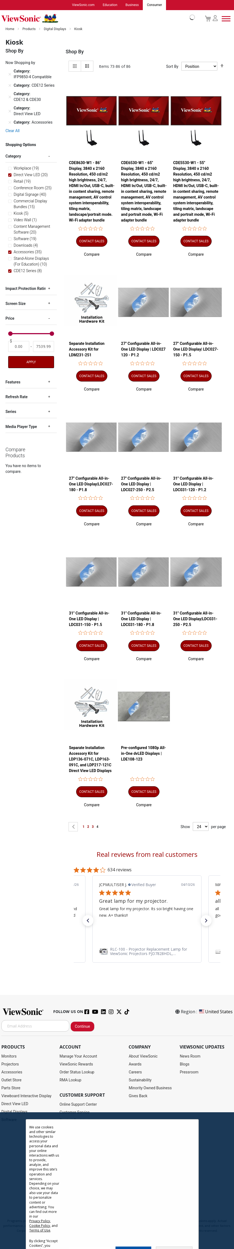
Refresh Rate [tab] (16, 397)
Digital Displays (55, 29)
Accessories (11, 1072)
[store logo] (96, 18)
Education (110, 5)
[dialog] (117, 1180)
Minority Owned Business (150, 1088)
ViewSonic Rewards (76, 1064)
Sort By (172, 67)
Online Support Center (78, 1104)
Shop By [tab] (75, 52)
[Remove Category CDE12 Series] (9, 86)
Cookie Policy (39, 1225)
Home (10, 29)
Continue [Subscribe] (82, 1026)
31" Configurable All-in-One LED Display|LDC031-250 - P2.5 (195, 619)
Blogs (184, 1064)
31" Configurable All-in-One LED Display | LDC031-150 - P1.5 (89, 619)
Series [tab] (10, 412)
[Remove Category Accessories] (9, 122)
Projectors (10, 1064)
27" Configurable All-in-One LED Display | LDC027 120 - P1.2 (143, 349)
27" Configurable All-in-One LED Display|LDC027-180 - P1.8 (91, 484)
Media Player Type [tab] (21, 427)
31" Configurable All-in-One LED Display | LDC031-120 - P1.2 (193, 484)
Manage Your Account (78, 1056)
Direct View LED (14, 1104)
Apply (31, 362)
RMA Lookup (70, 1080)
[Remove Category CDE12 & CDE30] (9, 97)
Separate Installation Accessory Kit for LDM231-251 (87, 349)
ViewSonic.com (83, 5)
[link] (108, 951)
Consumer (154, 5)
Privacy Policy (39, 1221)
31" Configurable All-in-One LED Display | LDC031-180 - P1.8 (141, 619)
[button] (92, 254)
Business (132, 5)
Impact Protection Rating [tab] (26, 289)
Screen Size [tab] (15, 304)
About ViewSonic (143, 1056)
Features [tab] (12, 382)
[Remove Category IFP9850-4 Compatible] (9, 74)
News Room (190, 1056)
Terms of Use (39, 1230)
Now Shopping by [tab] (20, 63)
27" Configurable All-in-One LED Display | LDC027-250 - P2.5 (141, 484)
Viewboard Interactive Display (26, 1096)
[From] (18, 346)
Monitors (9, 1056)
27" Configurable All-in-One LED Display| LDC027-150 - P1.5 (195, 349)
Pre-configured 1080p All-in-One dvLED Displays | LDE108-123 (143, 754)
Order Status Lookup (77, 1072)
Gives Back (138, 1096)
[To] (43, 346)
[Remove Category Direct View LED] (9, 111)
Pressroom (189, 1072)
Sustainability (140, 1080)
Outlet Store (11, 1080)
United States (215, 1012)
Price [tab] (9, 318)
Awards (135, 1064)
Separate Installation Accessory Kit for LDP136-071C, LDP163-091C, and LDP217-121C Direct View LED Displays (90, 759)
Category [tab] (13, 156)
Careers (135, 1072)
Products (29, 29)
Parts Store (10, 1088)
